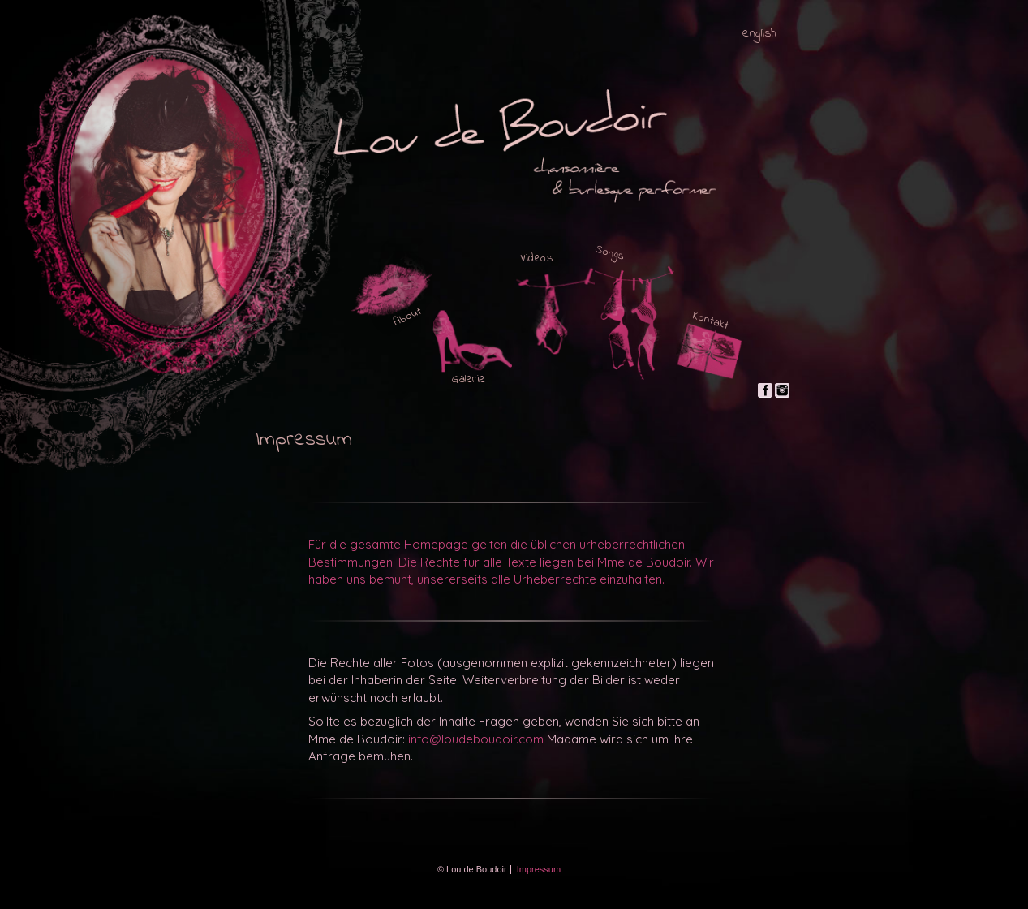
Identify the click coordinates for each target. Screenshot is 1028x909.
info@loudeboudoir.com (476, 739)
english (759, 33)
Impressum (539, 869)
